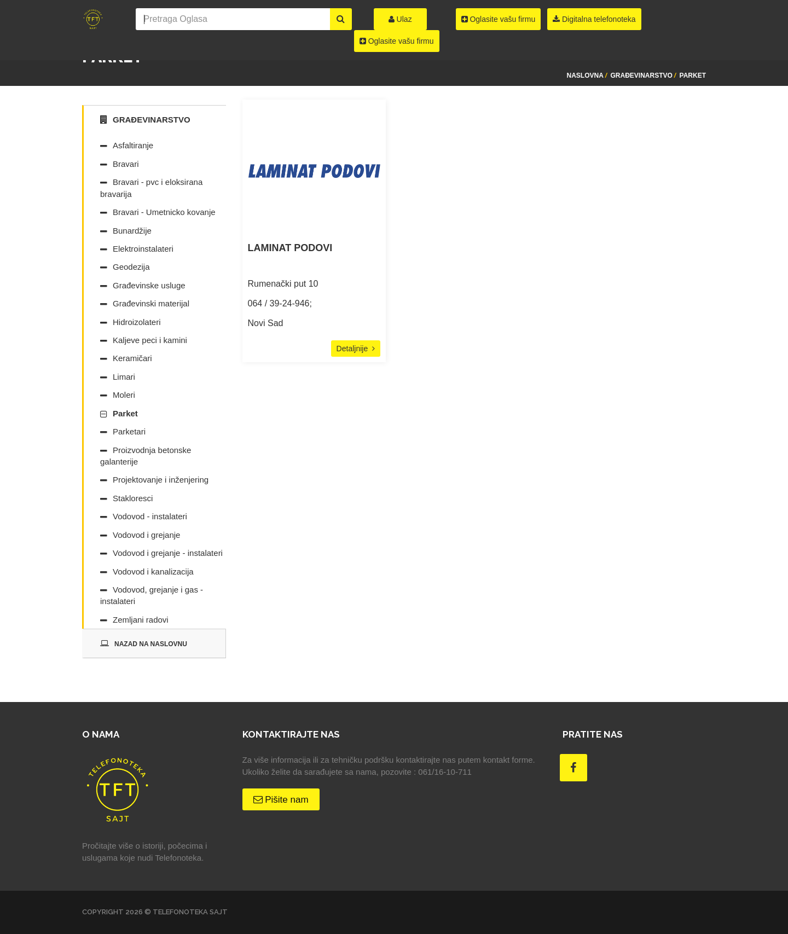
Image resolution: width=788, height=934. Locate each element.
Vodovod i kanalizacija (153, 571)
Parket (693, 75)
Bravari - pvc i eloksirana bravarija (151, 187)
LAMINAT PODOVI (290, 248)
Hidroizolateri (137, 322)
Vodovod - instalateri (150, 516)
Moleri (124, 394)
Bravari (126, 164)
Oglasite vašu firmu (397, 41)
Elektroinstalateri (143, 248)
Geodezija (131, 266)
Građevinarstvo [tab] (145, 119)
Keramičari (132, 358)
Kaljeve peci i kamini (150, 340)
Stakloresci (133, 498)
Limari (124, 376)
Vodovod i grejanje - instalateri (168, 553)
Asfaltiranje (133, 145)
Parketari (129, 431)
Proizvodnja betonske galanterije (145, 455)
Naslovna (584, 75)
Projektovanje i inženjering (160, 479)
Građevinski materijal (151, 303)
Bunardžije (132, 230)
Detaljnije (356, 348)
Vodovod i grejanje (146, 534)
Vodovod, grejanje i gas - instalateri (151, 595)
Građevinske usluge (149, 285)
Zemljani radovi (141, 619)
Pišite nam (281, 799)
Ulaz (400, 19)
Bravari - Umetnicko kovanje (164, 212)
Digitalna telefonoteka (594, 19)
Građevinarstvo (642, 75)
